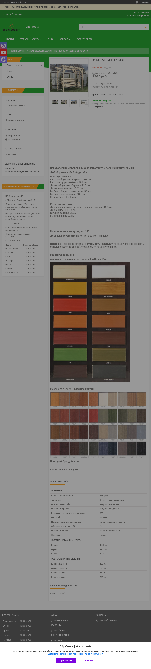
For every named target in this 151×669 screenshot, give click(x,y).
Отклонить (89, 660)
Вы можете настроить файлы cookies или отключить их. (74, 654)
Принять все (66, 660)
